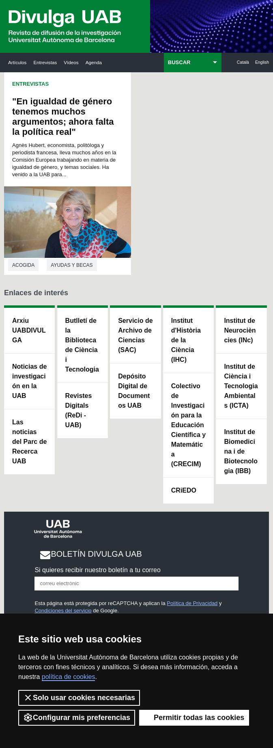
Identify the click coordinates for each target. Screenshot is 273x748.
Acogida (23, 265)
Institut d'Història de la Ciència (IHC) (186, 340)
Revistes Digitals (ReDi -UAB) (78, 410)
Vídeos (71, 62)
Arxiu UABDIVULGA (29, 330)
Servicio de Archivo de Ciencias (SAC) (135, 335)
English (262, 62)
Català (243, 62)
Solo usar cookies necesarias (79, 698)
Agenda (94, 62)
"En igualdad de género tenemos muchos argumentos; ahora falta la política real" (63, 116)
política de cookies (68, 676)
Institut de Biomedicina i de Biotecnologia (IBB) (241, 451)
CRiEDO (183, 490)
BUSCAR (179, 62)
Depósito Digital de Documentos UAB (134, 391)
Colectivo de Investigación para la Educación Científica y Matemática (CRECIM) (188, 425)
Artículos (17, 62)
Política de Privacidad (192, 603)
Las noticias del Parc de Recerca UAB (29, 442)
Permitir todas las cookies (194, 717)
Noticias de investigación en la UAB (29, 381)
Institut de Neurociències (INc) (240, 330)
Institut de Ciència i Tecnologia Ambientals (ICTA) (241, 386)
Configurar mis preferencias (76, 717)
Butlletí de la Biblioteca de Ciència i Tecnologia (82, 345)
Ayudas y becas (71, 265)
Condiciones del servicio (62, 610)
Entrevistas (45, 62)
